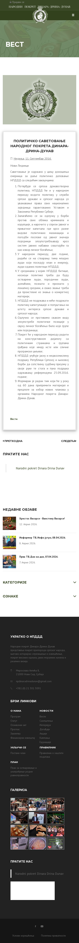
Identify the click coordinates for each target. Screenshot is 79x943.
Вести (13, 419)
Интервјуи (45, 725)
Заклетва (15, 733)
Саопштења (46, 720)
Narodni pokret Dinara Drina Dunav (40, 468)
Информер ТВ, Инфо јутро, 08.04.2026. (42, 537)
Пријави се (18, 2)
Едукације (45, 742)
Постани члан (17, 753)
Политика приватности (53, 935)
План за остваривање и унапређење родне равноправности (23, 771)
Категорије (15, 582)
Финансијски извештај (22, 737)
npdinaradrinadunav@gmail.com (34, 681)
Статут (13, 720)
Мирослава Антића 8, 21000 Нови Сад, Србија (30, 672)
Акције (43, 733)
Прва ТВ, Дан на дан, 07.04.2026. (38, 556)
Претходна (12, 441)
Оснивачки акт (18, 725)
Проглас (15, 729)
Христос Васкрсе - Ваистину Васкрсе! (42, 518)
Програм (15, 716)
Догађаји (45, 729)
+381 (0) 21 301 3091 (28, 688)
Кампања (45, 737)
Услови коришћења (23, 935)
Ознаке (10, 596)
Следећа (68, 441)
